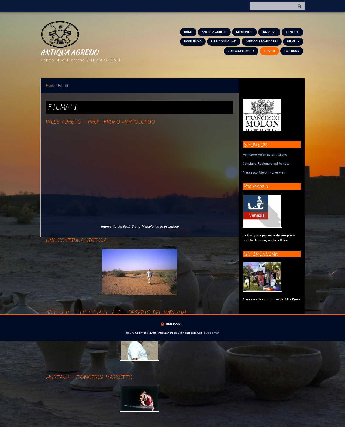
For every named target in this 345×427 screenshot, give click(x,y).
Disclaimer (212, 332)
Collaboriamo (241, 51)
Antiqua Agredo (69, 52)
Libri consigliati (223, 41)
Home (188, 32)
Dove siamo (193, 41)
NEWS (293, 41)
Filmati (269, 51)
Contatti (292, 32)
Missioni (244, 32)
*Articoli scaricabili (262, 41)
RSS (128, 332)
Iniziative (269, 32)
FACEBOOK (291, 51)
